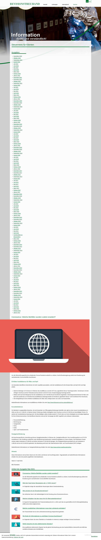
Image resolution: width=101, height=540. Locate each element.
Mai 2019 (16, 137)
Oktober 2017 (17, 174)
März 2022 (16, 71)
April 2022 (16, 69)
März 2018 (16, 165)
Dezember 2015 (18, 217)
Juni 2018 (16, 159)
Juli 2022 (16, 64)
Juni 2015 (16, 229)
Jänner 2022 (17, 75)
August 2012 (17, 299)
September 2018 (18, 153)
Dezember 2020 (18, 101)
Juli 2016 (16, 203)
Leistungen (55, 4)
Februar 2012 (17, 310)
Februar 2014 (17, 264)
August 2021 (17, 85)
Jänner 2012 (17, 312)
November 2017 (18, 172)
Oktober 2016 (17, 198)
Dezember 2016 (18, 194)
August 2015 (17, 225)
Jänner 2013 (17, 289)
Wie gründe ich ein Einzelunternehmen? (35, 491)
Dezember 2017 (18, 170)
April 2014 (16, 260)
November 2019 (18, 126)
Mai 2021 (16, 91)
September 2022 (18, 60)
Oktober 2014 (17, 248)
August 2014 (17, 252)
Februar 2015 (17, 240)
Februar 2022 (17, 73)
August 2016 (17, 202)
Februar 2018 (17, 167)
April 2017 (16, 186)
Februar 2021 (17, 97)
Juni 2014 (16, 256)
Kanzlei (45, 4)
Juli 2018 (16, 157)
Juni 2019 (16, 135)
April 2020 (16, 116)
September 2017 (18, 176)
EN (90, 1)
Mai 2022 (16, 68)
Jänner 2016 (17, 215)
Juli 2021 (16, 87)
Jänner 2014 (17, 266)
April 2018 (16, 163)
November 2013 (18, 270)
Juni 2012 (16, 303)
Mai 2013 (16, 281)
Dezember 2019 (18, 124)
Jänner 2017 (17, 192)
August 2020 (17, 108)
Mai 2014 (16, 258)
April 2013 (16, 283)
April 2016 (16, 209)
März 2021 (16, 95)
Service (75, 4)
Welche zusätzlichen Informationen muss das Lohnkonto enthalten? (44, 508)
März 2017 (16, 188)
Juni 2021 (16, 89)
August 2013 (17, 275)
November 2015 (18, 219)
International (65, 4)
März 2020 (16, 118)
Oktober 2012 (17, 295)
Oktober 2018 (17, 151)
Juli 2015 (16, 227)
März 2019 (16, 141)
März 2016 (16, 211)
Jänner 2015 (17, 242)
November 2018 (18, 149)
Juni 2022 (16, 66)
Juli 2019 (16, 134)
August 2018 (17, 155)
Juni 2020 (16, 112)
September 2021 (18, 83)
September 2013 (18, 273)
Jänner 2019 (17, 145)
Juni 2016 (16, 205)
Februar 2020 (17, 120)
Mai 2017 (16, 184)
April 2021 (16, 93)
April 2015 (16, 233)
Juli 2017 (16, 180)
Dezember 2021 (18, 77)
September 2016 (18, 200)
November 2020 (18, 102)
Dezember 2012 (18, 291)
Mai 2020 (16, 114)
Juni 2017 (16, 182)
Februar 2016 (17, 213)
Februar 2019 (17, 143)
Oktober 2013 (17, 271)
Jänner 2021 (17, 99)
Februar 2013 (17, 287)
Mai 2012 (16, 305)
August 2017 (17, 178)
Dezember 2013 (18, 268)
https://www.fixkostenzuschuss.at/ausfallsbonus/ (60, 402)
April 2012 (16, 306)
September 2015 (18, 223)
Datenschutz (12, 534)
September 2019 (18, 130)
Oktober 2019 (17, 128)
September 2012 (18, 297)
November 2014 (18, 246)
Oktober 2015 (17, 221)
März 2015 (16, 238)
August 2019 (17, 132)
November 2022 (18, 56)
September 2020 (18, 106)
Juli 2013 (16, 277)
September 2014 (18, 250)
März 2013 (16, 285)
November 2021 (18, 79)
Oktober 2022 (17, 58)
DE (87, 1)
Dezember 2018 (18, 147)
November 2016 (18, 196)
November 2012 (18, 293)
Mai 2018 (16, 161)
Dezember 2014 (18, 244)
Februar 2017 (17, 190)
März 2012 (16, 308)
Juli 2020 (16, 110)
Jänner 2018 (17, 169)
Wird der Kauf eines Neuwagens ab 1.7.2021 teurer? (39, 483)
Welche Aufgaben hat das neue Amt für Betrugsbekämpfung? (42, 498)
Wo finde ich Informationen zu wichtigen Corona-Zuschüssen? (42, 516)
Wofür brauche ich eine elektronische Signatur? (38, 524)
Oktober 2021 (17, 81)
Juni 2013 (16, 279)
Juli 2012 (16, 301)
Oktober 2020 (17, 104)
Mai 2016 (16, 207)
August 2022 (17, 62)
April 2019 (16, 139)
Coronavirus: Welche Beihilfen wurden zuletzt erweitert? (40, 473)
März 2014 (16, 262)
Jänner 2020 (17, 122)
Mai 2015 (16, 231)
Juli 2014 (16, 254)
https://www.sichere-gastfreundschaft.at (60, 447)
